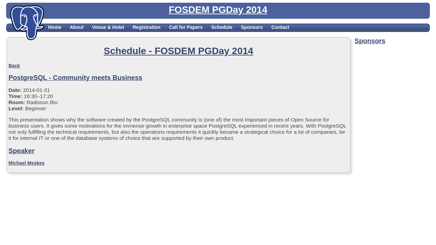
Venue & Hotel (108, 27)
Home (54, 27)
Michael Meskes (27, 163)
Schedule (221, 27)
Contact (280, 27)
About (76, 27)
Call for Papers (186, 27)
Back (14, 65)
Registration (146, 27)
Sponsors (252, 27)
